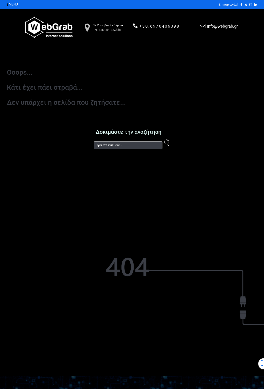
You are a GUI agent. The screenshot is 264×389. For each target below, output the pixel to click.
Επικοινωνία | (228, 4)
